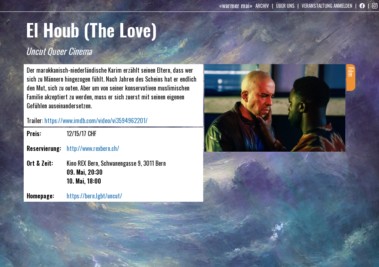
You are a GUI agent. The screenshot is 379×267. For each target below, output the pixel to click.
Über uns (285, 5)
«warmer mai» (235, 5)
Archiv (262, 5)
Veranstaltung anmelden (327, 5)
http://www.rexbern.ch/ (93, 148)
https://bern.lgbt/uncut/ (94, 195)
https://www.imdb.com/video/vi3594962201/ (96, 120)
